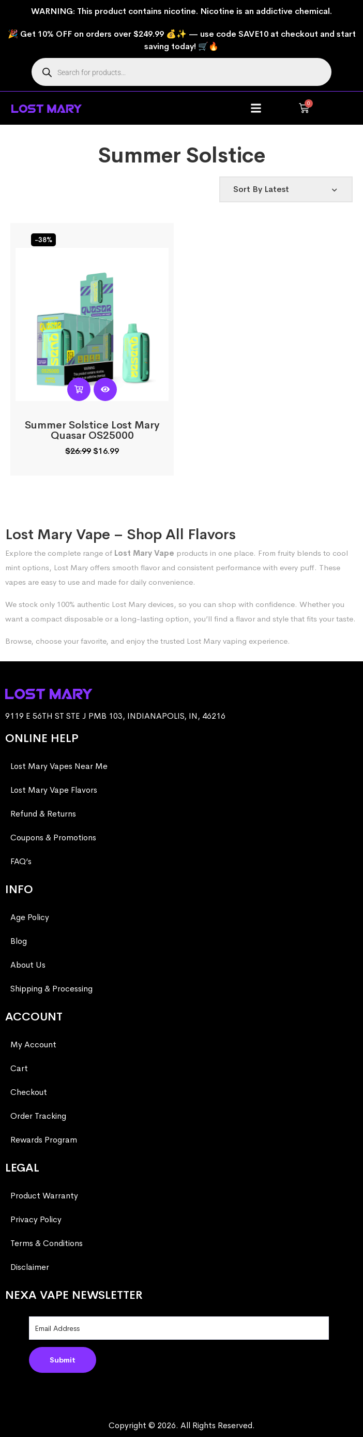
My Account (33, 1044)
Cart (19, 1068)
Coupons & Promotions (53, 837)
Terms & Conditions (46, 1243)
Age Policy (29, 917)
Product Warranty (44, 1195)
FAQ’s (21, 861)
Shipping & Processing (51, 988)
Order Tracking (38, 1115)
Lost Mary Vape (144, 553)
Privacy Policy (36, 1219)
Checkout (28, 1092)
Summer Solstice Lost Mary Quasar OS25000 (92, 430)
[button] (256, 108)
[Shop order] (286, 189)
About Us (28, 964)
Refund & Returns (43, 813)
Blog (18, 941)
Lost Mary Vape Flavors (53, 789)
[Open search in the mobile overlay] (181, 72)
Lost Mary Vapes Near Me (59, 766)
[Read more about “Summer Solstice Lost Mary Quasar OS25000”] (78, 389)
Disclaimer (29, 1267)
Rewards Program (43, 1139)
